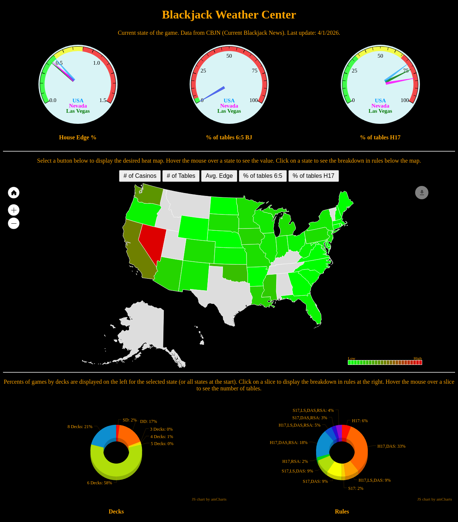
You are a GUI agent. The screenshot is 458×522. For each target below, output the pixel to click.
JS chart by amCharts (132, 125)
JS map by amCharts (23, 364)
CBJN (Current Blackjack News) (245, 33)
